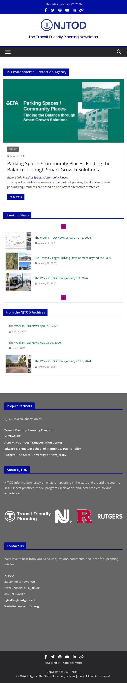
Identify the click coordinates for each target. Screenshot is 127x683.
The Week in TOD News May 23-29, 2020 (35, 342)
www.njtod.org (28, 606)
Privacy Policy (52, 662)
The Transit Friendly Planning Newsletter (63, 36)
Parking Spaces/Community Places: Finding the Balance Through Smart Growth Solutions (59, 166)
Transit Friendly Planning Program (28, 430)
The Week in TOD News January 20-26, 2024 (63, 361)
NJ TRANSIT (12, 436)
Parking (13, 149)
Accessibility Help (72, 662)
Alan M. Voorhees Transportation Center (33, 442)
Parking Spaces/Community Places (45, 177)
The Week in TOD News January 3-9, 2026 (61, 278)
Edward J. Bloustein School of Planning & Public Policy (42, 449)
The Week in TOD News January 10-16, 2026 (63, 237)
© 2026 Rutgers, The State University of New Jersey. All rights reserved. (63, 676)
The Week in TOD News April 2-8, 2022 (33, 326)
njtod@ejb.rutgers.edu (20, 600)
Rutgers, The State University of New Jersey (35, 455)
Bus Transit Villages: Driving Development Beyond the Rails (73, 258)
